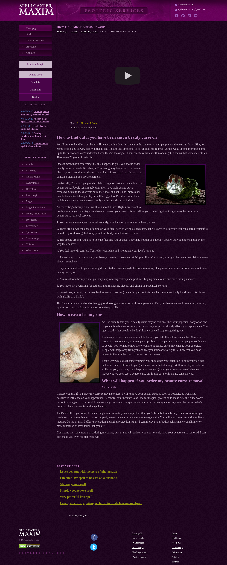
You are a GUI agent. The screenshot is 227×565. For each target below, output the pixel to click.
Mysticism (31, 219)
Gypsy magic (32, 182)
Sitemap (175, 562)
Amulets (35, 82)
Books (35, 97)
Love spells (137, 533)
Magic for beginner (36, 207)
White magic (32, 250)
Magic (29, 201)
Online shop (177, 547)
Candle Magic (33, 176)
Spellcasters (32, 232)
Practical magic (139, 557)
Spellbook (176, 538)
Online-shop (35, 74)
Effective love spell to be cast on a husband (88, 477)
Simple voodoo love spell (76, 490)
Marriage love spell (73, 484)
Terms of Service (35, 40)
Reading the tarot (140, 552)
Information (177, 552)
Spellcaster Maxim (87, 123)
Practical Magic (35, 64)
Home (174, 533)
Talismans (35, 89)
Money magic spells (36, 213)
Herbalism (31, 189)
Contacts (30, 52)
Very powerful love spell (76, 496)
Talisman (30, 244)
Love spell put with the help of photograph (88, 471)
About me (31, 46)
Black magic (137, 547)
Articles (175, 557)
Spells (29, 34)
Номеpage (31, 28)
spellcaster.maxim (186, 4)
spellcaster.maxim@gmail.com (191, 9)
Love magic (32, 195)
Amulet (30, 164)
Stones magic (33, 238)
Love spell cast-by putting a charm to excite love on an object (101, 503)
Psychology (32, 226)
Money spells (138, 538)
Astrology (31, 170)
